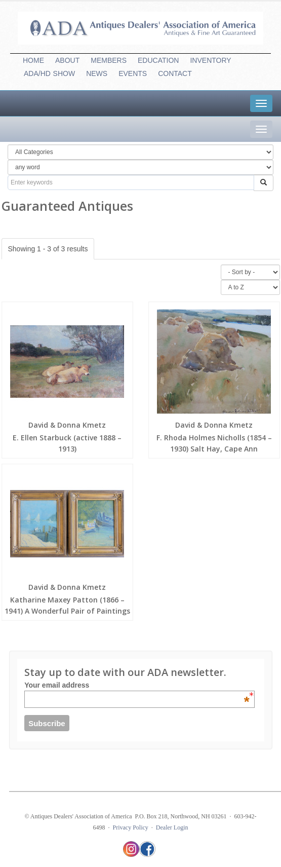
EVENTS (132, 73)
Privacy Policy (130, 827)
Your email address (136, 685)
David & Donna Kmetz (67, 425)
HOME (33, 60)
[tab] (261, 103)
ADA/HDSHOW (49, 73)
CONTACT (175, 73)
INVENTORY (210, 60)
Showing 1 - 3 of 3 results (48, 249)
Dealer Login (172, 827)
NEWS (96, 73)
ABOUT (67, 60)
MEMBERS (109, 60)
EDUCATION (158, 60)
